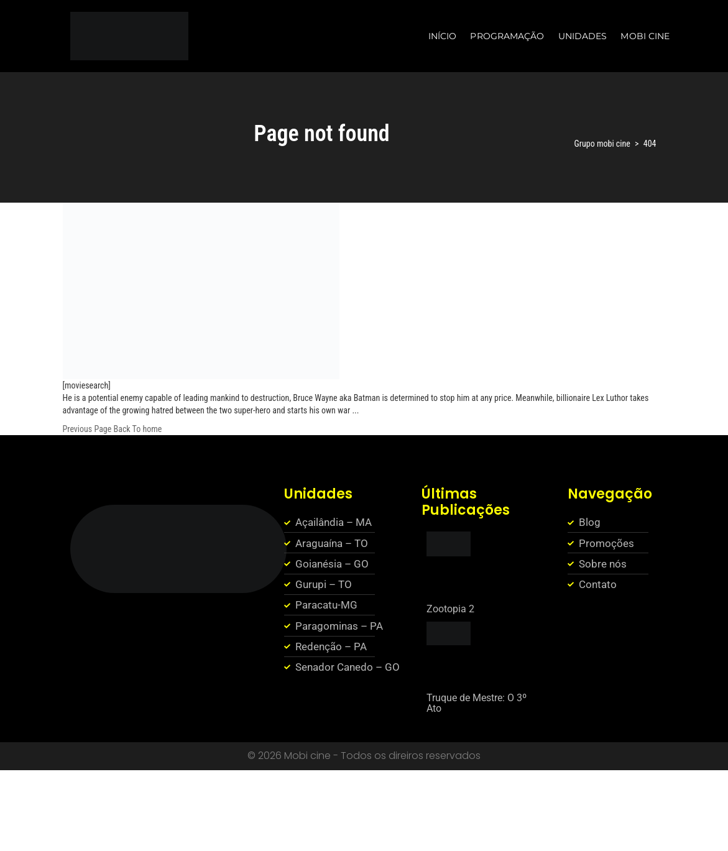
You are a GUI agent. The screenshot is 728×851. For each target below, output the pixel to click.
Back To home (138, 429)
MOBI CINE (645, 36)
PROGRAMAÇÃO (507, 36)
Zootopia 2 (450, 609)
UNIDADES (582, 36)
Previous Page (87, 429)
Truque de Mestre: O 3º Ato (476, 703)
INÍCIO (442, 36)
